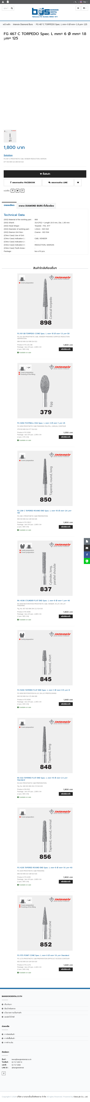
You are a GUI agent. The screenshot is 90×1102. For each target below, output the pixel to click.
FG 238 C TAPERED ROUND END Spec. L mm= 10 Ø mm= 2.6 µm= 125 (44, 511)
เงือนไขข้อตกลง (9, 1009)
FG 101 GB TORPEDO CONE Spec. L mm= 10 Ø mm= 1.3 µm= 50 (43, 333)
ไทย (84, 2)
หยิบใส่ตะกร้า (66, 349)
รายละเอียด (9, 205)
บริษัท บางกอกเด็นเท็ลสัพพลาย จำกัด (31, 1097)
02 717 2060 (16, 1065)
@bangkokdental (18, 1068)
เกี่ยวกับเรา (8, 1004)
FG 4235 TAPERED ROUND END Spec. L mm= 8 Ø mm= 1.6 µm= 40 (44, 867)
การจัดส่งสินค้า (9, 1034)
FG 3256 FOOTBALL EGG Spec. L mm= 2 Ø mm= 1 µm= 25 (41, 423)
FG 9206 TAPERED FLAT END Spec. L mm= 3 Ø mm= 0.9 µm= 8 (43, 690)
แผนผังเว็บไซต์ (9, 1017)
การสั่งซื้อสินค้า (9, 1038)
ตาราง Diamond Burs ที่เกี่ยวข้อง (36, 206)
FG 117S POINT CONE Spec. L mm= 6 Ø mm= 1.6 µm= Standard (43, 955)
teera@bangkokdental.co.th (21, 1059)
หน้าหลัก (6, 24)
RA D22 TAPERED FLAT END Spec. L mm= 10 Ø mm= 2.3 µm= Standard (42, 779)
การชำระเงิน (8, 1042)
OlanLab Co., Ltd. (80, 1097)
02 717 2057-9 (17, 1062)
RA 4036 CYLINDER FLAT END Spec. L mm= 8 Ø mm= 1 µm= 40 (43, 600)
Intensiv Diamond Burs (23, 24)
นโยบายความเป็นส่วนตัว (12, 1013)
